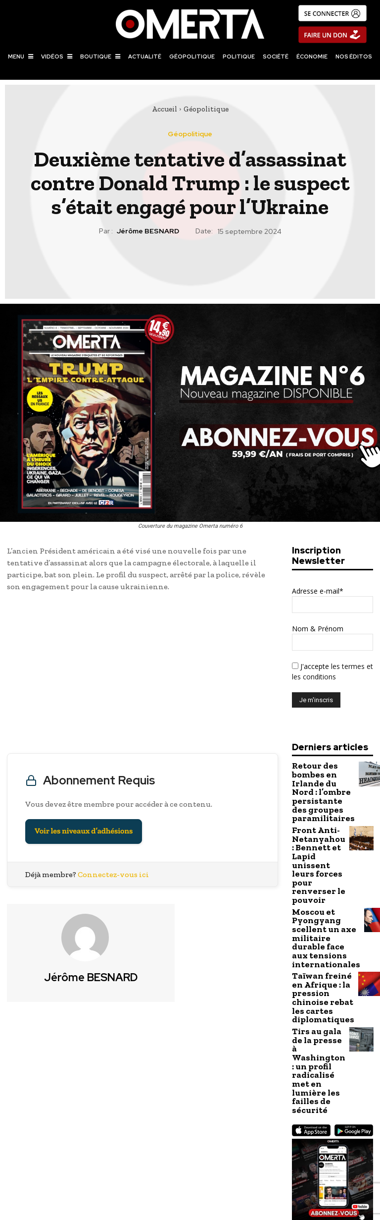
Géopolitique (206, 109)
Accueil (164, 109)
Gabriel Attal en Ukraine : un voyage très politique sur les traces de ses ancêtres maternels (95, 1152)
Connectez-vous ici (113, 874)
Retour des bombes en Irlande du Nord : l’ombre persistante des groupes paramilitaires (318, 786)
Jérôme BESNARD (148, 231)
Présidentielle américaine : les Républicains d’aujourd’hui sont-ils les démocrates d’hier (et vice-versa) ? (285, 1157)
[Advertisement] (142, 675)
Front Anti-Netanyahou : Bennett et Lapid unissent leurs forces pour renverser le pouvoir (317, 835)
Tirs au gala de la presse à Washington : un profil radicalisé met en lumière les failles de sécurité (316, 980)
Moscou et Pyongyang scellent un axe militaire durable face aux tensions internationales (319, 885)
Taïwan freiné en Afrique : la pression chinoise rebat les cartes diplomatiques (316, 931)
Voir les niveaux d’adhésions (84, 831)
